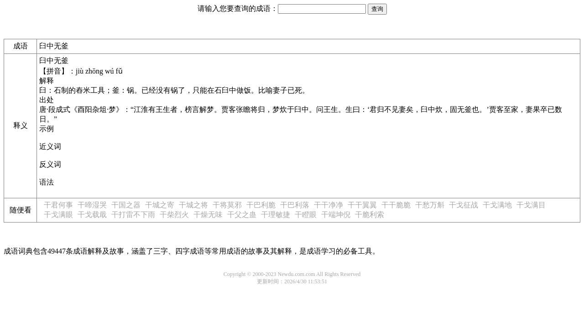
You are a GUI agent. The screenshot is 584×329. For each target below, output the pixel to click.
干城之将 (193, 205)
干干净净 (328, 205)
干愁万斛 (429, 205)
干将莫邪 (227, 205)
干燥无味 (208, 214)
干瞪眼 (306, 214)
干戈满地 (497, 205)
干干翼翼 (362, 205)
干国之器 (126, 205)
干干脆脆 (396, 205)
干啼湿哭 (92, 205)
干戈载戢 (92, 214)
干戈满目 (531, 205)
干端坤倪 (335, 214)
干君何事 (58, 205)
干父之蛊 (241, 214)
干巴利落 (294, 205)
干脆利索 (369, 214)
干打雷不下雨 (133, 214)
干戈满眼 (58, 214)
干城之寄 (159, 205)
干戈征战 (463, 205)
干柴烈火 (174, 214)
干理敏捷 (275, 214)
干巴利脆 (261, 205)
